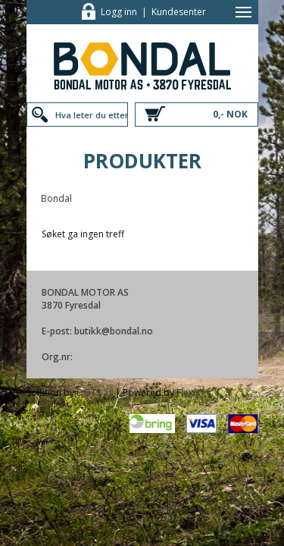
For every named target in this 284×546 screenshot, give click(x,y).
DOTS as (94, 392)
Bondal (56, 198)
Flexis (188, 392)
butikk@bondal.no (113, 331)
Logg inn (119, 11)
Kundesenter (178, 11)
